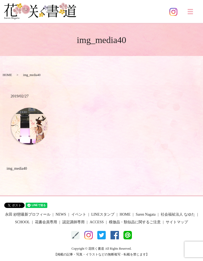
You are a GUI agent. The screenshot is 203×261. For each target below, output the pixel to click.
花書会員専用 (46, 222)
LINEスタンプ (102, 214)
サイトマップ (177, 222)
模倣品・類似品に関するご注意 (135, 222)
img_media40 (17, 168)
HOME (7, 75)
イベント (78, 214)
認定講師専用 (73, 222)
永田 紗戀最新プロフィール (27, 214)
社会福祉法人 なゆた (178, 214)
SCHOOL (22, 222)
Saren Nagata (145, 214)
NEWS (61, 214)
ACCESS (97, 222)
